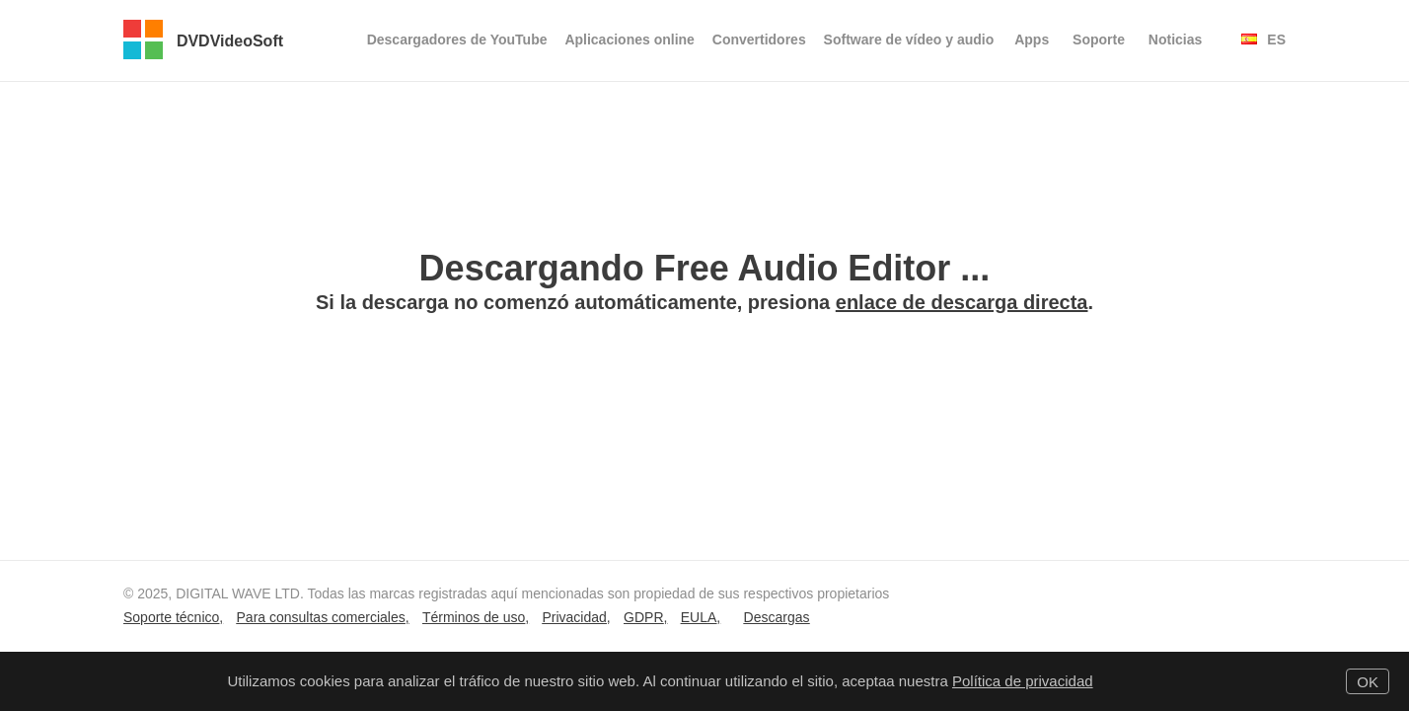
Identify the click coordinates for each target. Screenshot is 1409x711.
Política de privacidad (1022, 680)
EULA (699, 617)
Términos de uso (473, 617)
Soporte (1099, 39)
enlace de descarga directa (962, 302)
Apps (1031, 39)
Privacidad (574, 617)
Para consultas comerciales (321, 617)
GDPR (643, 617)
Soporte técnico (171, 617)
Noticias (1175, 39)
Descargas (777, 617)
